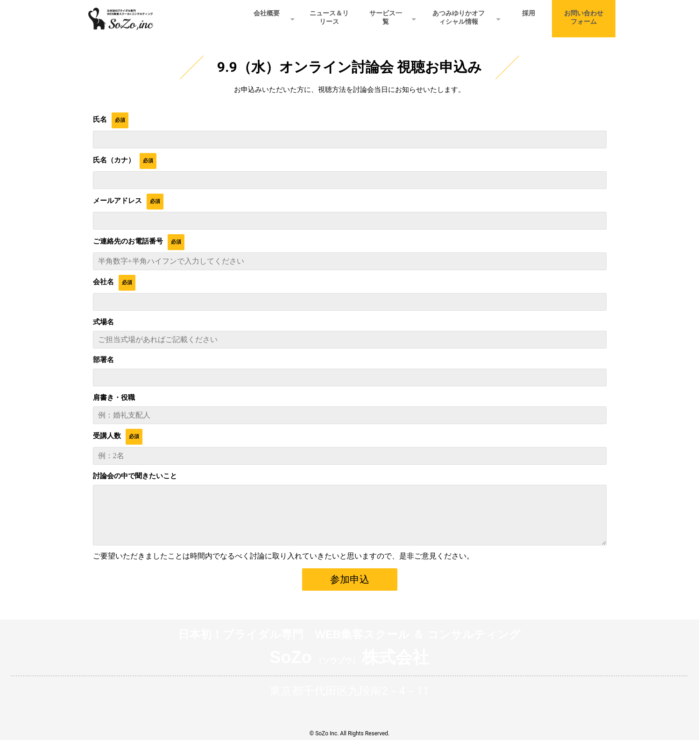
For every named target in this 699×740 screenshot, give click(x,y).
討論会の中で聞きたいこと (135, 476)
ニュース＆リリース (329, 17)
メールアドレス (117, 200)
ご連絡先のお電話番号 (128, 241)
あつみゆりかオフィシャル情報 (458, 17)
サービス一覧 (385, 17)
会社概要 (267, 13)
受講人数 (107, 436)
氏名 (100, 119)
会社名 (103, 282)
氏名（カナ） (114, 160)
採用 (528, 13)
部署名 (103, 360)
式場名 (103, 322)
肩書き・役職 (114, 397)
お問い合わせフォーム (583, 17)
